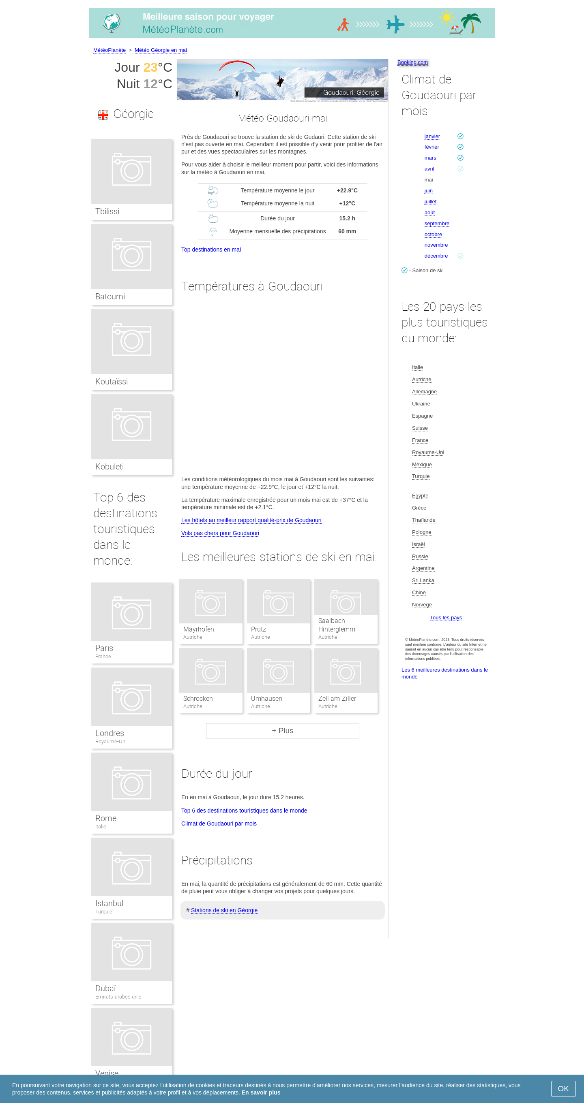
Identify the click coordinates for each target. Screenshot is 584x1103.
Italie (100, 827)
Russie (420, 556)
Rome (105, 818)
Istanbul (109, 903)
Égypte (420, 496)
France (103, 656)
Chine (419, 592)
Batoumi (110, 296)
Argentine (423, 568)
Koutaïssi (111, 381)
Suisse (420, 428)
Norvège (422, 605)
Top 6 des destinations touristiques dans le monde (244, 810)
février (432, 147)
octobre (433, 234)
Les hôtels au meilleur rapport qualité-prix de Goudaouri (251, 520)
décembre (436, 256)
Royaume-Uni (111, 741)
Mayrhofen (198, 629)
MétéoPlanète (109, 50)
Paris (104, 648)
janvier (432, 136)
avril (429, 169)
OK (563, 1088)
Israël (418, 544)
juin (429, 191)
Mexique (422, 464)
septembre (437, 223)
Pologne (422, 532)
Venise (106, 1073)
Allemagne (424, 391)
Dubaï (105, 988)
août (430, 212)
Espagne (422, 416)
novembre (436, 245)
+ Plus (282, 730)
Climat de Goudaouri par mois (219, 823)
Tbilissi (107, 211)
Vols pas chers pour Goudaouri (220, 533)
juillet (431, 201)
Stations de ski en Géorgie (224, 910)
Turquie (103, 912)
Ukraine (421, 404)
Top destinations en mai (211, 249)
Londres (109, 733)
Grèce (419, 508)
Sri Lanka (423, 580)
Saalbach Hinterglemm (336, 625)
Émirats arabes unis (118, 997)
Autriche (422, 379)
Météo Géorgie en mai (161, 50)
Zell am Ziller (337, 698)
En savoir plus (261, 1092)
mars (430, 158)
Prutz (258, 629)
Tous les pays (446, 617)
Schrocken (198, 698)
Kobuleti (109, 466)
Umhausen (266, 698)
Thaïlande (424, 520)
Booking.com (412, 62)
